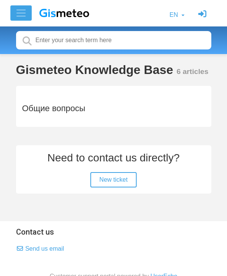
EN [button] (175, 15)
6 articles (192, 71)
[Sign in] (203, 15)
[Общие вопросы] (113, 106)
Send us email (40, 248)
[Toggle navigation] (21, 13)
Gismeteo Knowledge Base (96, 70)
